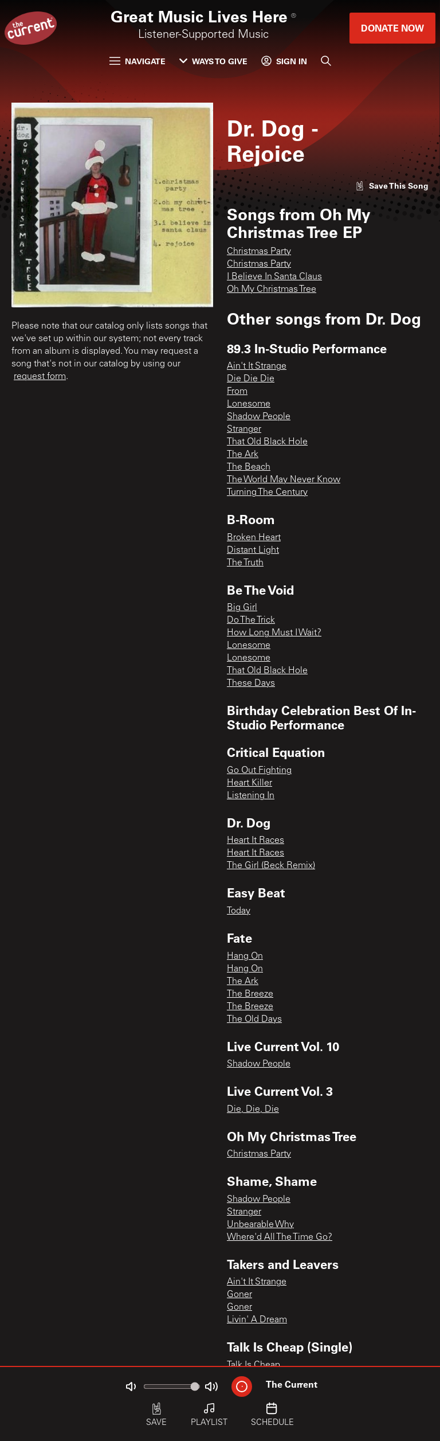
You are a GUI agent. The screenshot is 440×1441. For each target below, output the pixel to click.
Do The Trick (251, 620)
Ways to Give (213, 61)
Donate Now (392, 28)
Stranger (244, 429)
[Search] (326, 60)
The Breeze (250, 994)
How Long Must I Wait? (274, 633)
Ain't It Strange (256, 366)
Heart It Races (255, 840)
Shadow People (258, 416)
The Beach (248, 467)
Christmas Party (259, 251)
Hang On (245, 956)
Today (238, 911)
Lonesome (248, 404)
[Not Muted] (131, 1386)
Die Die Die (250, 379)
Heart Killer (249, 783)
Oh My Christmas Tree (271, 289)
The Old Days (254, 1019)
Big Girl (242, 607)
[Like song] (392, 185)
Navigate (137, 61)
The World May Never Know (283, 480)
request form (40, 376)
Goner (239, 1294)
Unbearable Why (260, 1224)
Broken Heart (254, 537)
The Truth (245, 563)
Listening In (250, 795)
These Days (251, 683)
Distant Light (253, 550)
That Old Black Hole (267, 442)
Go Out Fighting (259, 770)
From (237, 391)
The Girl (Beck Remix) (271, 865)
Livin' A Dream (257, 1320)
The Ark (242, 454)
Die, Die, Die (253, 1109)
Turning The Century (267, 492)
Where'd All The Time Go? (279, 1237)
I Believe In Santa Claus (274, 277)
